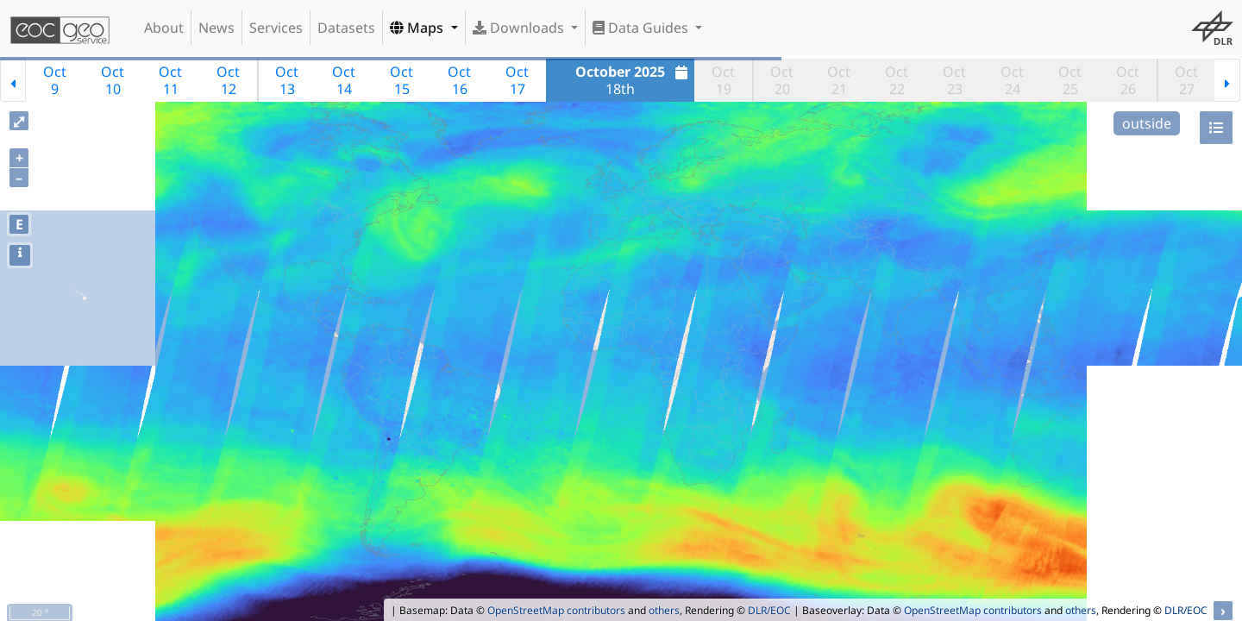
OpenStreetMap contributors (556, 610)
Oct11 (170, 80)
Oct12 (228, 80)
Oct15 (401, 80)
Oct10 (112, 80)
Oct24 (1012, 80)
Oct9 (54, 80)
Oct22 (896, 80)
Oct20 (782, 80)
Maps (418, 27)
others (664, 610)
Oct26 (1127, 80)
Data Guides (642, 27)
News (216, 27)
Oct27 (1186, 80)
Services (276, 27)
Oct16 (459, 80)
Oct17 (517, 80)
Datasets (346, 27)
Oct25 (1070, 80)
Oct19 (723, 80)
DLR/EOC (769, 610)
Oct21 (838, 80)
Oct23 (954, 80)
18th (633, 80)
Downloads (520, 27)
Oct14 (343, 80)
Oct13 (286, 80)
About (164, 27)
